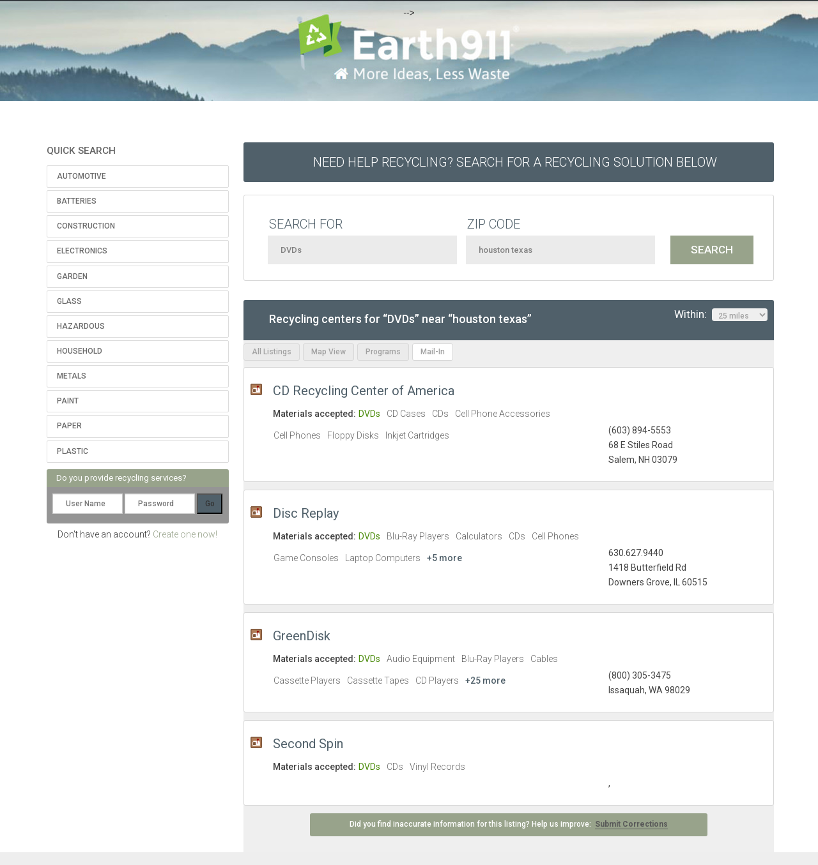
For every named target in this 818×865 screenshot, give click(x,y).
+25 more (485, 680)
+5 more (444, 558)
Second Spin (308, 743)
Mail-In (433, 351)
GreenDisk (301, 635)
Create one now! (185, 534)
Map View (328, 351)
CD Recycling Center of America (363, 390)
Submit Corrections (631, 824)
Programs (383, 351)
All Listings (271, 351)
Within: (721, 315)
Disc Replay (306, 513)
